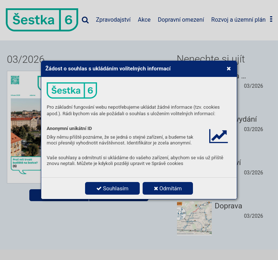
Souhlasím (112, 188)
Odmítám (168, 188)
